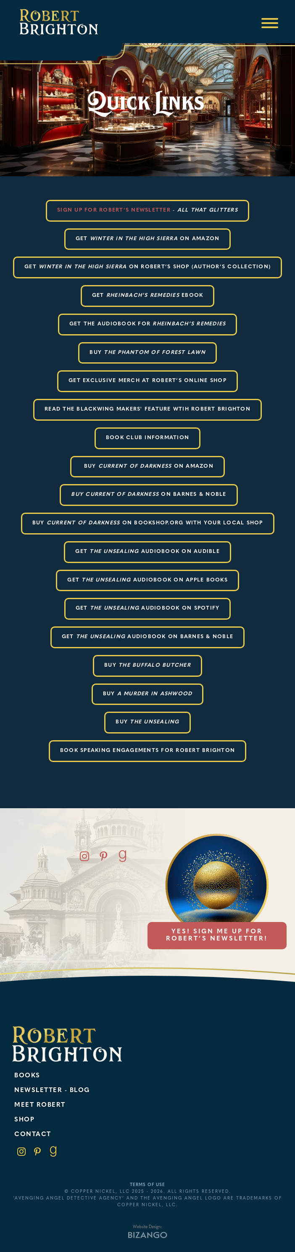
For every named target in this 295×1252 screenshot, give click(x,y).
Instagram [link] (21, 1151)
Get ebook (147, 295)
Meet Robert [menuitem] (40, 1105)
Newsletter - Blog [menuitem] (52, 1090)
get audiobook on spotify (148, 608)
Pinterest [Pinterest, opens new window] (103, 856)
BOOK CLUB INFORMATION (147, 437)
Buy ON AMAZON (147, 466)
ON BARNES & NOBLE (148, 494)
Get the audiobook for (147, 324)
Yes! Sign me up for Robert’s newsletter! (217, 935)
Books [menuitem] (27, 1076)
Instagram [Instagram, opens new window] (84, 856)
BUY (147, 352)
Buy (147, 665)
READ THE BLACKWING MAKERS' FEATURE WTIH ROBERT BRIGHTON (147, 409)
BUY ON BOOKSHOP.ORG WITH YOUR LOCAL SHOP (147, 523)
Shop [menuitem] (24, 1120)
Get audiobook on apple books (147, 580)
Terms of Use (147, 1185)
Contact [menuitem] (32, 1135)
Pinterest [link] (37, 1151)
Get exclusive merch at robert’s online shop (147, 380)
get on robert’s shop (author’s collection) (147, 267)
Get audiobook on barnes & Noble (147, 636)
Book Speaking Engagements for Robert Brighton (147, 750)
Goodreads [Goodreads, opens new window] (122, 856)
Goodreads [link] (53, 1151)
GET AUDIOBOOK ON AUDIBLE (147, 551)
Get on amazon (148, 238)
